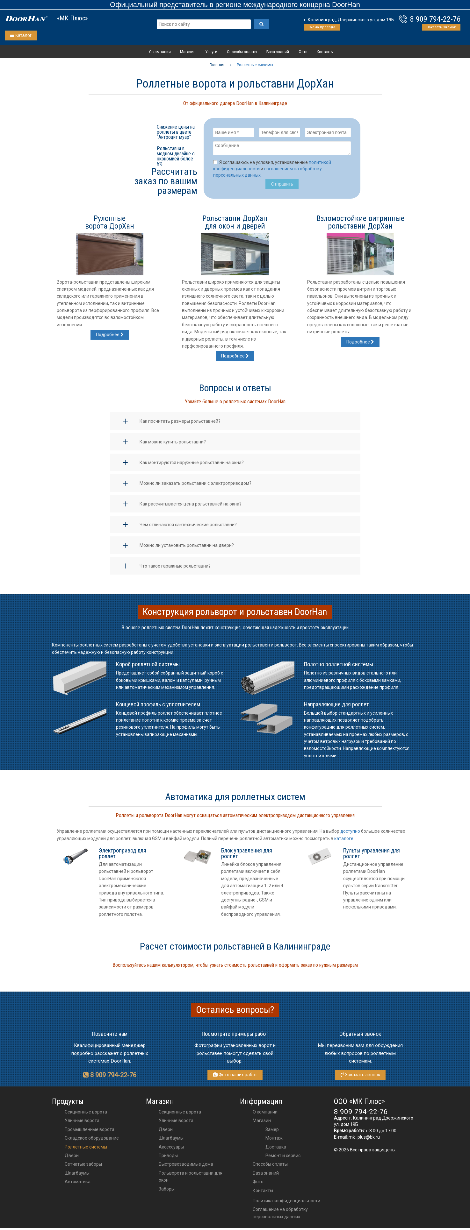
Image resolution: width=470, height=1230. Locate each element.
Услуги (211, 51)
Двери (72, 1157)
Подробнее (110, 336)
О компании (160, 51)
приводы (168, 1157)
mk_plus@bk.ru (364, 1139)
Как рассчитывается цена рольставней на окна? (191, 505)
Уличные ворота (82, 1122)
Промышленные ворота (89, 1131)
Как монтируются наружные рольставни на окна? (192, 464)
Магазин (188, 51)
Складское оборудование (92, 1139)
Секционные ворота (86, 1113)
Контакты (325, 51)
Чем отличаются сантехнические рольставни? (188, 526)
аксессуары (171, 1148)
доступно (350, 833)
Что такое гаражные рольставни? (175, 567)
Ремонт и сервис (282, 1157)
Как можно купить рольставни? (173, 443)
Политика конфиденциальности (286, 1202)
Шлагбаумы (77, 1174)
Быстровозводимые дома (186, 1166)
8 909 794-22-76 (435, 19)
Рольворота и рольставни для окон (190, 1178)
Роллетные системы (86, 1148)
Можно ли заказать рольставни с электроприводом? (195, 485)
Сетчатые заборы (83, 1166)
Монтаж (274, 1139)
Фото (303, 51)
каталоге (343, 840)
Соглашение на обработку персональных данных (280, 1215)
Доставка (275, 1148)
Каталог (21, 35)
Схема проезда (321, 27)
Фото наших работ (235, 1076)
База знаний (277, 51)
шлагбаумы (171, 1139)
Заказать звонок (441, 27)
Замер (272, 1131)
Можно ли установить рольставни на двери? (187, 547)
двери (166, 1131)
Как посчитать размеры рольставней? (180, 423)
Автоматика (77, 1183)
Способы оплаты (242, 51)
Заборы (167, 1190)
